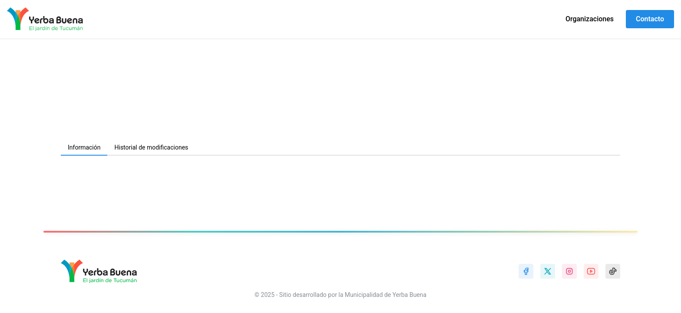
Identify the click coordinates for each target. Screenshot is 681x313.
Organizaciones (589, 19)
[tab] (84, 148)
